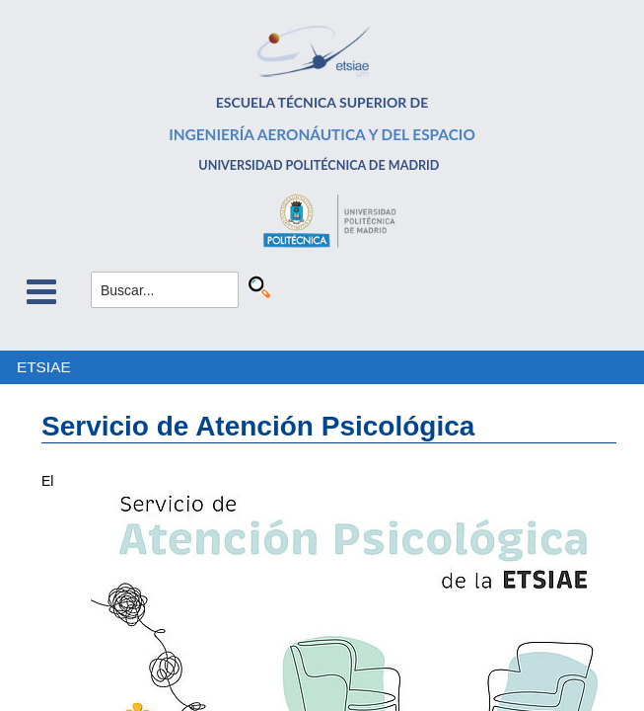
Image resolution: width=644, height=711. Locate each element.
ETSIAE (44, 366)
